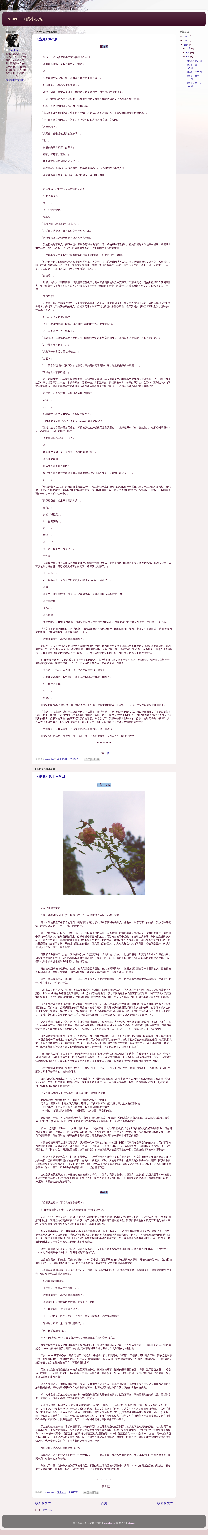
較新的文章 (43, 1503)
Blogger (131, 1523)
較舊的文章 (165, 1503)
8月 (188, 53)
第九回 (105, 1486)
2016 (186, 40)
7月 (188, 57)
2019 (186, 36)
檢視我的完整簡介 (15, 80)
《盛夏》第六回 (194, 72)
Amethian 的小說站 (25, 18)
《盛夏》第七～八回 (50, 776)
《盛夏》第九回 (46, 39)
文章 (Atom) (48, 1510)
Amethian (13, 50)
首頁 (104, 1503)
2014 (186, 45)
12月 (188, 48)
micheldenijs (109, 1523)
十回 (107, 753)
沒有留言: (75, 759)
